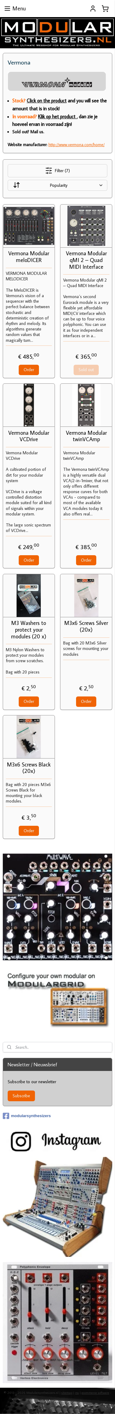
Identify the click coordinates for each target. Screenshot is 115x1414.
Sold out (86, 369)
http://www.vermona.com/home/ (76, 144)
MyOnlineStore (66, 1403)
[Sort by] (57, 185)
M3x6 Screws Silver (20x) (86, 626)
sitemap (66, 1392)
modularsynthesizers (27, 1116)
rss (77, 1392)
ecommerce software (95, 1392)
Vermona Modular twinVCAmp (86, 436)
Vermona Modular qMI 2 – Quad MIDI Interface (86, 260)
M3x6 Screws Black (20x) (29, 767)
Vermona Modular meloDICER (28, 257)
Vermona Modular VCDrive (28, 436)
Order (29, 369)
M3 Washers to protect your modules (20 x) (28, 630)
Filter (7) (57, 170)
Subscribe (21, 1095)
